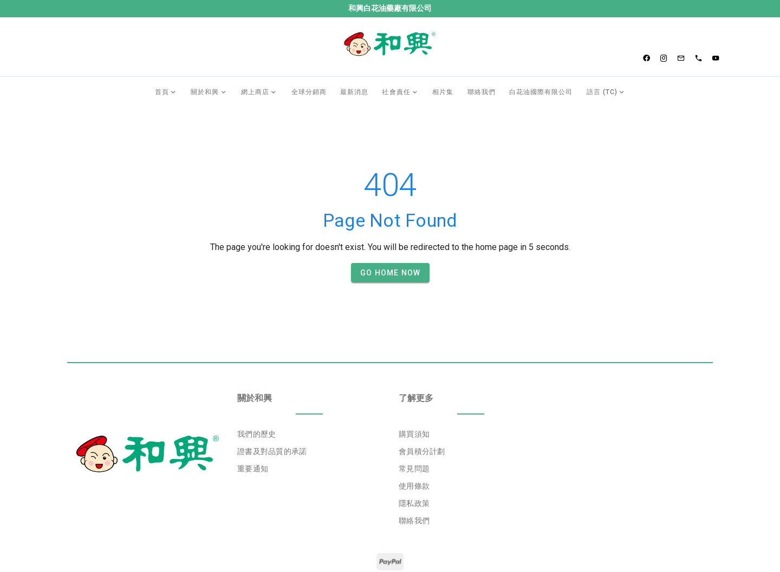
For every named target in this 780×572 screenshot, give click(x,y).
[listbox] (309, 407)
